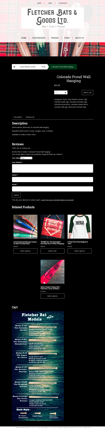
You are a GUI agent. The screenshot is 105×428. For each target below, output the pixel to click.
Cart (50, 3)
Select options (25, 248)
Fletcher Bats (38, 38)
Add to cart (87, 92)
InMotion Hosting (69, 425)
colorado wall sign (60, 107)
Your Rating (16, 155)
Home (23, 38)
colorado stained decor (79, 104)
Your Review (17, 159)
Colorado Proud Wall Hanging (62, 67)
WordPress (46, 425)
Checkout (63, 3)
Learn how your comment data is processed (57, 197)
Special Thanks (84, 425)
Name (15, 172)
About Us (79, 38)
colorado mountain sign (78, 102)
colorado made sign (61, 102)
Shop (39, 3)
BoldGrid (26, 425)
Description (18, 114)
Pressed (55, 38)
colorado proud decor (62, 104)
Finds (67, 38)
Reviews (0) (30, 114)
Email (14, 181)
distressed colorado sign (77, 107)
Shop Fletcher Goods (27, 67)
